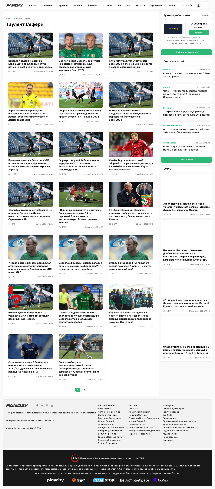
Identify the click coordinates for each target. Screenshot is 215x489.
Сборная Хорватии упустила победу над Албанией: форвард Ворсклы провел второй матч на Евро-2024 (80, 113)
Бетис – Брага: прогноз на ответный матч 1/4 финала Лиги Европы (184, 148)
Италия (78, 5)
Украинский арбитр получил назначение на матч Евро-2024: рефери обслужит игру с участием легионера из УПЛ (28, 115)
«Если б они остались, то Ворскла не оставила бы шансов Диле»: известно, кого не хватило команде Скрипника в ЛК (30, 215)
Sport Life (167, 415)
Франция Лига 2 (137, 424)
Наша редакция (171, 437)
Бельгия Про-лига (107, 434)
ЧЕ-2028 (140, 5)
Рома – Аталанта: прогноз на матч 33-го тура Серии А (186, 75)
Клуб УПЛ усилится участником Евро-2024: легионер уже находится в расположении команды (130, 64)
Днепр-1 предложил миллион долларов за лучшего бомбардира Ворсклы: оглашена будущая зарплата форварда (79, 317)
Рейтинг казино (171, 412)
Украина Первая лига (139, 434)
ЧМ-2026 (133, 408)
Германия (63, 5)
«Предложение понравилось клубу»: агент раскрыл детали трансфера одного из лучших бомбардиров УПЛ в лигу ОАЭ (30, 267)
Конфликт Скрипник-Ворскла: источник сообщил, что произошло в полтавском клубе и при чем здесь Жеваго (130, 215)
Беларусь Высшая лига (109, 440)
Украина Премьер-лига (110, 437)
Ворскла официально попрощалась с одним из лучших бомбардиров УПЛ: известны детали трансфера (80, 266)
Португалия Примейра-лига (112, 427)
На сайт (198, 33)
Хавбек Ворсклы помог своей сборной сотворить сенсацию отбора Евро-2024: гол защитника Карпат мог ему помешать (131, 165)
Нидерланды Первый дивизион (145, 430)
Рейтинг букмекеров (187, 52)
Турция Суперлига (107, 443)
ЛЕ (128, 5)
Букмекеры (157, 5)
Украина (107, 5)
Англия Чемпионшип (139, 412)
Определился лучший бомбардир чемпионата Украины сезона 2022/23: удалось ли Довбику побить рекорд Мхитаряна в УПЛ (30, 367)
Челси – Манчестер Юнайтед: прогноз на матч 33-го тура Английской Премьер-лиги (185, 94)
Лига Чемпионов (106, 405)
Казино (172, 5)
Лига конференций (172, 125)
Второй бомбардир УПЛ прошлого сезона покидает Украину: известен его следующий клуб (130, 266)
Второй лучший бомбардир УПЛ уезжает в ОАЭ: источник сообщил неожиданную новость (28, 315)
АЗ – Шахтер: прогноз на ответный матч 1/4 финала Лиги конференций (186, 131)
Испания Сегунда (138, 415)
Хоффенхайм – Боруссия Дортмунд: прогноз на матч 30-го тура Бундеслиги (186, 113)
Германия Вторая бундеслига (144, 418)
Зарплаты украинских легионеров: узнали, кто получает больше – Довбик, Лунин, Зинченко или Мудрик (186, 206)
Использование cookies (174, 424)
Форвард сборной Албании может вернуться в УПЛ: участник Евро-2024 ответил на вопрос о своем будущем (79, 165)
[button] (197, 5)
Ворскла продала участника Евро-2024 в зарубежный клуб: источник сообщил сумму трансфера (30, 64)
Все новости (187, 159)
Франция (92, 5)
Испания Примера (107, 415)
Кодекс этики (170, 434)
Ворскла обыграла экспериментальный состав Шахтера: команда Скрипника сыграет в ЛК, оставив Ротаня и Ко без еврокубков (79, 368)
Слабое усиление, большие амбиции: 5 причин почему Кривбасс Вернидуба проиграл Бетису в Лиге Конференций (186, 349)
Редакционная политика (175, 430)
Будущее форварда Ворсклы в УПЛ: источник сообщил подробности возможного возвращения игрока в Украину (29, 165)
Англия (33, 5)
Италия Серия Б (137, 421)
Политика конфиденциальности (179, 421)
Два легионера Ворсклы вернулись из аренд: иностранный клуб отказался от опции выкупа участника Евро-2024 (79, 65)
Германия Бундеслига (109, 418)
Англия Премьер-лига (109, 412)
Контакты (168, 440)
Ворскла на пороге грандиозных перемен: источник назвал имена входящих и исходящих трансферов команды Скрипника (130, 317)
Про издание (169, 418)
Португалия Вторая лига (141, 427)
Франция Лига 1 (106, 424)
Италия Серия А (106, 421)
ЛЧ (119, 5)
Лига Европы (169, 143)
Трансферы (168, 405)
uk (183, 5)
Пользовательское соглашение (178, 427)
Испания (47, 5)
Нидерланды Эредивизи (110, 430)
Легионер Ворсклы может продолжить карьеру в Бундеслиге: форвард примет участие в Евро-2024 (130, 115)
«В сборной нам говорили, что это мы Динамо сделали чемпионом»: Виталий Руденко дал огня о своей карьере (186, 303)
